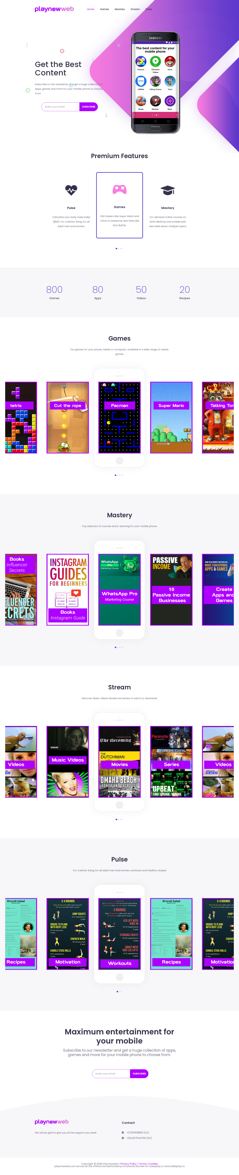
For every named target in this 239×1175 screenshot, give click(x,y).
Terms (142, 1164)
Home (90, 9)
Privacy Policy (128, 1164)
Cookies (153, 1164)
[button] (116, 248)
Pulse (149, 9)
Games (104, 9)
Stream (135, 9)
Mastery (120, 9)
